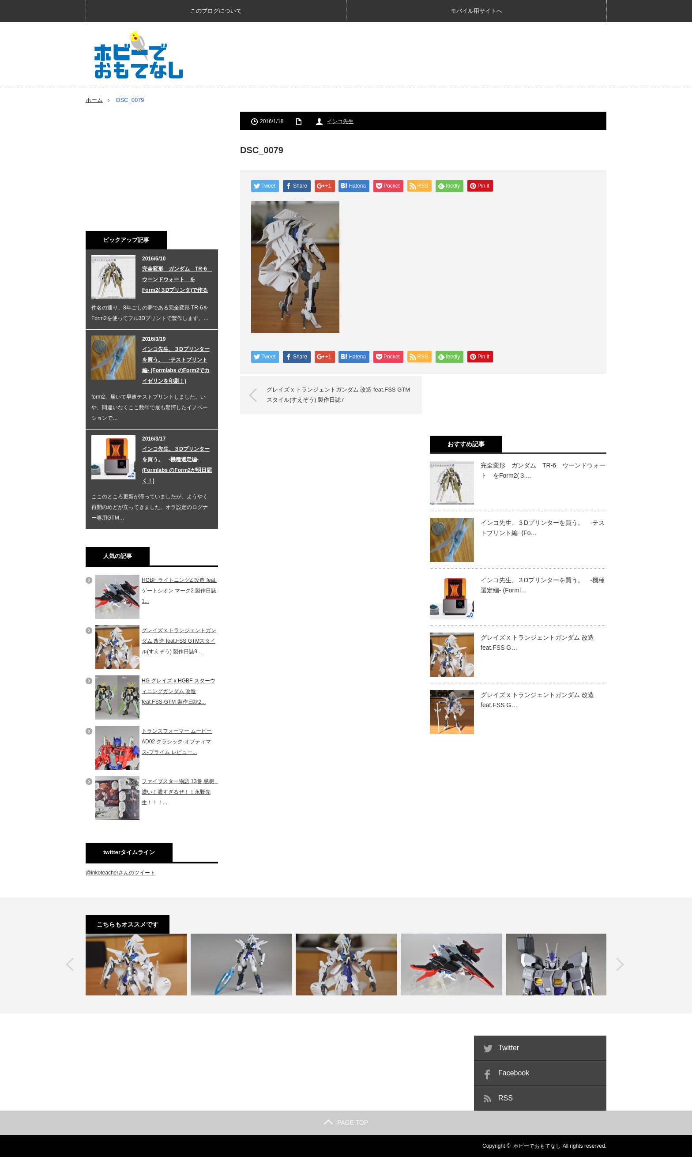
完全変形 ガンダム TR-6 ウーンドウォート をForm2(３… (543, 470)
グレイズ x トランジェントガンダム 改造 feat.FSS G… (537, 642)
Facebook (513, 1073)
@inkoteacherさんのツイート (120, 873)
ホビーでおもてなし (537, 1146)
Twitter (508, 1047)
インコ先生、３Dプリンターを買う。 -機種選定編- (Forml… (543, 585)
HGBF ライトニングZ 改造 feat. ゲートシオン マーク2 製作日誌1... (179, 590)
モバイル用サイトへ (476, 11)
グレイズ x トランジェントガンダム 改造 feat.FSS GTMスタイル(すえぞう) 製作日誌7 (338, 394)
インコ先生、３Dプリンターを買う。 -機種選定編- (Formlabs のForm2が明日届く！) (177, 465)
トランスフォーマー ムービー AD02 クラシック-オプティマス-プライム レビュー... (177, 741)
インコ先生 (340, 121)
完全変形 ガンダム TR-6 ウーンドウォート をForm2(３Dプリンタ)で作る (177, 279)
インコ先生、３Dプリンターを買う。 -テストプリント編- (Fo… (543, 527)
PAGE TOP (346, 1122)
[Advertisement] (445, 55)
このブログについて (216, 11)
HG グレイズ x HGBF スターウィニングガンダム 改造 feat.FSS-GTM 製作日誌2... (178, 691)
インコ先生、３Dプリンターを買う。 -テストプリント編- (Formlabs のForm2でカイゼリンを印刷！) (176, 365)
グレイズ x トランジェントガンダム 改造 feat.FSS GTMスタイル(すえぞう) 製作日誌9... (179, 641)
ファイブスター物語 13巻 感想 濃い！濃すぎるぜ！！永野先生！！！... (180, 792)
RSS (505, 1098)
